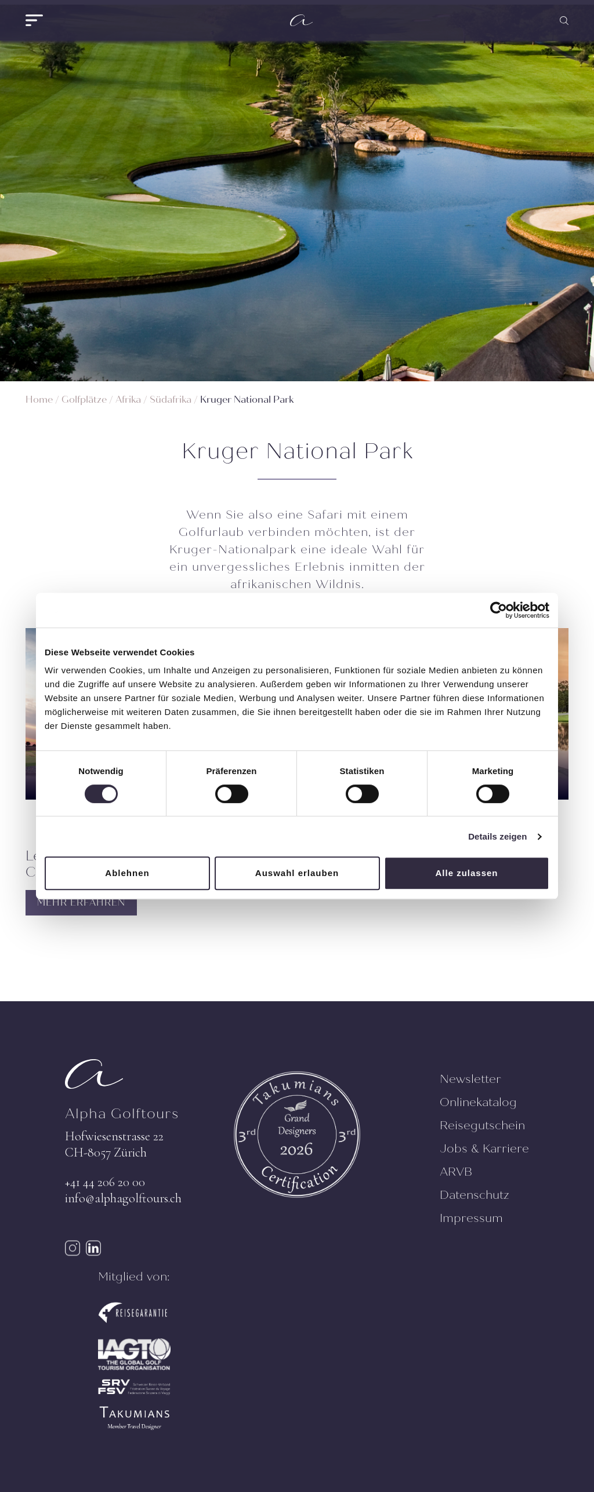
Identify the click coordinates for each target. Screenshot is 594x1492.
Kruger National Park (247, 399)
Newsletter (470, 1079)
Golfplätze (84, 399)
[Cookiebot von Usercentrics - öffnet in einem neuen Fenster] (498, 610)
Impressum (471, 1218)
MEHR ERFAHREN (81, 902)
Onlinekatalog (478, 1102)
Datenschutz (474, 1195)
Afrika (128, 399)
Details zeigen (497, 836)
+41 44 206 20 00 (105, 1182)
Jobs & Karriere (484, 1148)
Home (39, 399)
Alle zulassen (466, 873)
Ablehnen (127, 873)
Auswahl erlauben (297, 873)
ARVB (456, 1172)
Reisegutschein (482, 1125)
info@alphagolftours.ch (123, 1198)
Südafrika (170, 399)
